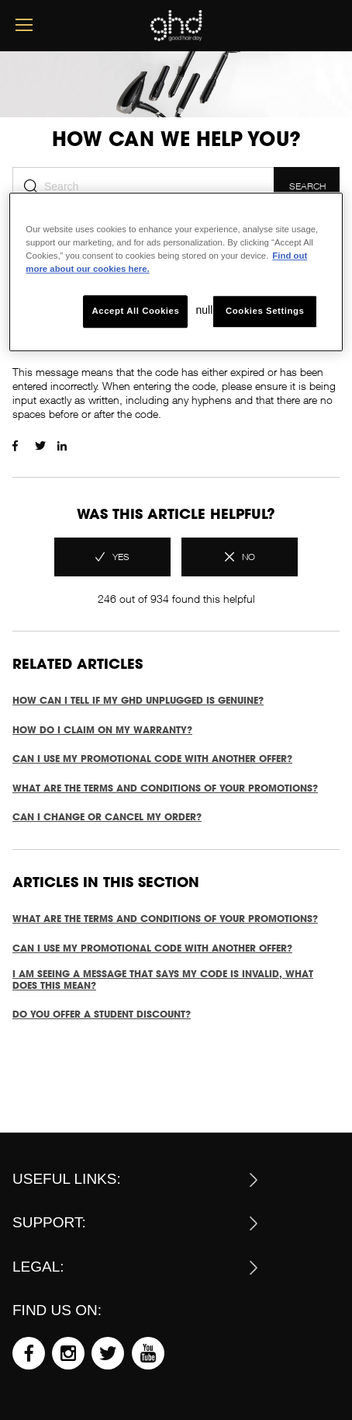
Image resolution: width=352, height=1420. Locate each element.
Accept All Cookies (136, 311)
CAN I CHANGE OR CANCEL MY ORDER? (107, 817)
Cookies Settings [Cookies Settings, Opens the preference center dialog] (265, 311)
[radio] (112, 557)
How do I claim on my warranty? (102, 730)
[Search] (143, 186)
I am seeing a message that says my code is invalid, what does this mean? (162, 979)
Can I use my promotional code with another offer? (152, 758)
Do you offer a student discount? (101, 1014)
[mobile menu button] (24, 25)
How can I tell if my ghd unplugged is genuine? (138, 700)
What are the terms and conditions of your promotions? (165, 788)
